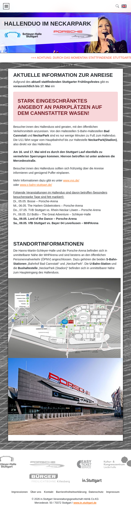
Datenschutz (96, 492)
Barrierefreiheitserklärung (71, 492)
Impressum (112, 492)
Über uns (35, 492)
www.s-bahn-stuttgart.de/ (36, 184)
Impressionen (20, 492)
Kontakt (48, 492)
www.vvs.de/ (71, 180)
